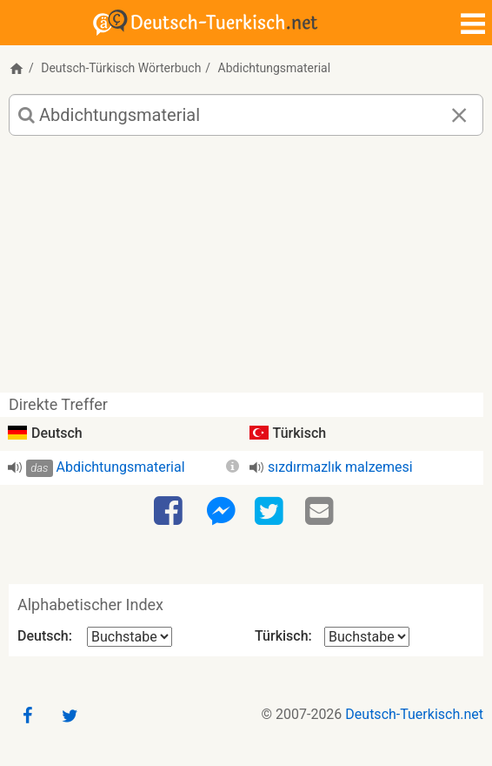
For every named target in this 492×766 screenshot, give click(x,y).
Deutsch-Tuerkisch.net (414, 714)
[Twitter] (271, 512)
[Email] (321, 512)
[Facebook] (170, 512)
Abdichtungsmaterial (121, 467)
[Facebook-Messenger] (221, 512)
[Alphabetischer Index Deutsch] (129, 637)
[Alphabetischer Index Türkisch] (366, 637)
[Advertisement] (246, 271)
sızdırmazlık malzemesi (340, 467)
